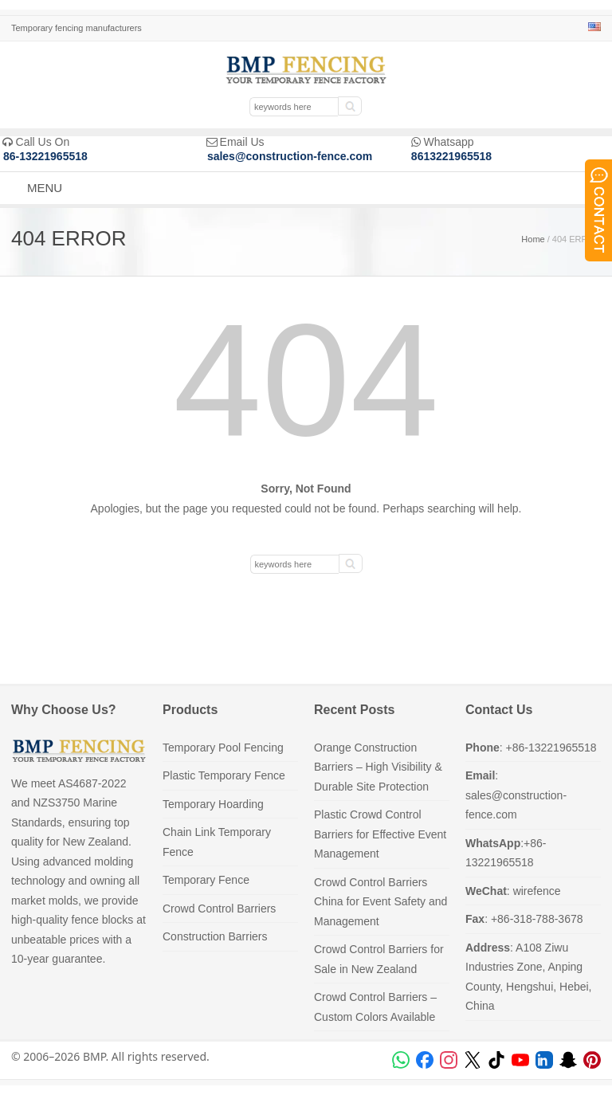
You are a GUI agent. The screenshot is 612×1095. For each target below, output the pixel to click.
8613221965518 (451, 156)
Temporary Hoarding (213, 804)
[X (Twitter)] (472, 1060)
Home (532, 239)
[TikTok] (496, 1060)
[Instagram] (448, 1060)
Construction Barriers (215, 936)
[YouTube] (520, 1060)
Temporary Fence (206, 879)
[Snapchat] (568, 1060)
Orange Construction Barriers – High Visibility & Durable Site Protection (378, 767)
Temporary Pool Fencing (223, 747)
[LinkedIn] (544, 1060)
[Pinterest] (592, 1060)
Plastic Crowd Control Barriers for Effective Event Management (380, 834)
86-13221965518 (45, 156)
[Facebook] (425, 1060)
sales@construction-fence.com (289, 156)
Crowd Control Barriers (219, 908)
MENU (44, 187)
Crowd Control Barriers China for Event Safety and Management (380, 902)
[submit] (350, 106)
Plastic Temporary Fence (224, 775)
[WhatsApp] (401, 1060)
